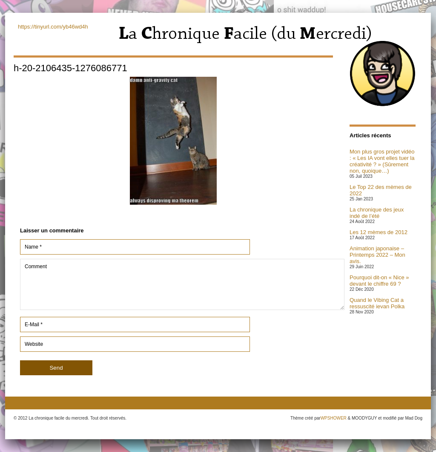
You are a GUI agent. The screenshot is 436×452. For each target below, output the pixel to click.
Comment (182, 284)
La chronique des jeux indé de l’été (377, 212)
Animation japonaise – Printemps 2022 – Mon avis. (377, 254)
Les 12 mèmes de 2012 (378, 232)
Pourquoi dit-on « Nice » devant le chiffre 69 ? (379, 280)
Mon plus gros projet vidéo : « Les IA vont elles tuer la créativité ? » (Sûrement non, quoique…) (382, 161)
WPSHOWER (334, 418)
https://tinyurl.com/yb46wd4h (53, 26)
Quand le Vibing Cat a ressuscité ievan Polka (377, 303)
